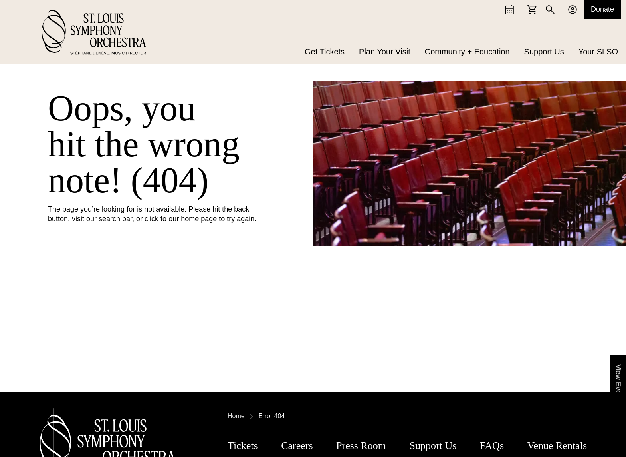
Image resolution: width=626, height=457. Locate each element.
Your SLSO (598, 52)
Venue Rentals (557, 445)
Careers (297, 445)
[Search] (550, 9)
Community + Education (467, 52)
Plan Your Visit (384, 52)
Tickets (243, 445)
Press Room (361, 445)
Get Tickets (325, 52)
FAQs (492, 445)
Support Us (544, 52)
